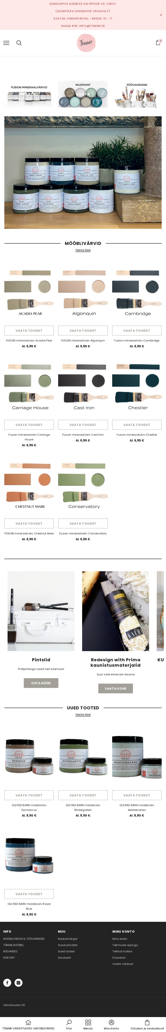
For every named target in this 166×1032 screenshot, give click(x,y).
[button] (69, 1025)
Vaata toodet (29, 330)
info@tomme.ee (92, 26)
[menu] (6, 43)
